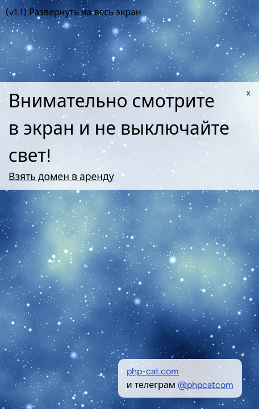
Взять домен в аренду (61, 176)
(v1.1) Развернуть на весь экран (73, 12)
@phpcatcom (205, 384)
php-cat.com (153, 371)
